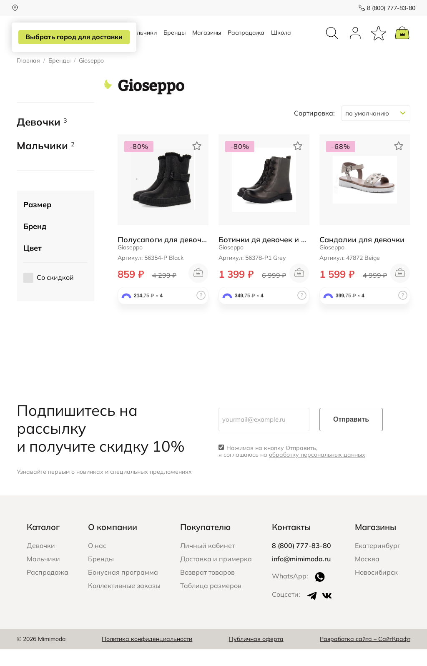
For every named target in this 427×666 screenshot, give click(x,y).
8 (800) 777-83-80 (386, 8)
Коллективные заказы (124, 602)
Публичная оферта (256, 656)
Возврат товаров (207, 589)
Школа (281, 41)
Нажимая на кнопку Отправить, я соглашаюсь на (292, 468)
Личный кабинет (207, 562)
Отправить (351, 436)
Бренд (34, 243)
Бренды (174, 41)
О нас (97, 562)
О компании (112, 543)
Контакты (291, 543)
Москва (367, 575)
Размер (37, 221)
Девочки (42, 139)
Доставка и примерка (216, 575)
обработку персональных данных (317, 471)
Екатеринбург (377, 562)
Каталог (43, 543)
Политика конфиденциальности (147, 656)
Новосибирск (376, 589)
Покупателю (205, 543)
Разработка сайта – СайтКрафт (365, 656)
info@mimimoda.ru (301, 575)
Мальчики (142, 41)
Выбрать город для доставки (73, 37)
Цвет (32, 264)
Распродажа (246, 41)
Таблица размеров (210, 602)
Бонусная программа (123, 589)
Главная (28, 77)
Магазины (206, 41)
